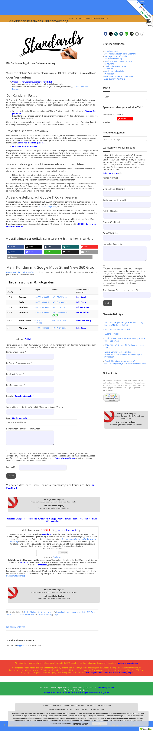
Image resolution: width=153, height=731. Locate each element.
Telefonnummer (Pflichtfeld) (125, 202)
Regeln (56, 614)
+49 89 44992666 (42, 328)
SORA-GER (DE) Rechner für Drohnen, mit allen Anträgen (124, 346)
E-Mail (28, 339)
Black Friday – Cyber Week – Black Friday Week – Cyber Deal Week (124, 339)
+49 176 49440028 (59, 312)
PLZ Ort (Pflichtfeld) (125, 213)
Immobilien (109, 74)
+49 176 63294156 (59, 297)
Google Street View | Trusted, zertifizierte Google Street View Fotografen (76, 692)
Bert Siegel (81, 297)
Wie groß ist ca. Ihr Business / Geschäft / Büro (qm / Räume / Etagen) (34, 409)
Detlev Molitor (82, 312)
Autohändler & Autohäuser (115, 66)
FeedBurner (57, 557)
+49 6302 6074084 (38, 321)
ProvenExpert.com (106, 687)
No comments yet (15, 626)
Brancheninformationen (66, 612)
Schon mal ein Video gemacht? (31, 143)
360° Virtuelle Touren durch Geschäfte (120, 54)
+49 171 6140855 (59, 302)
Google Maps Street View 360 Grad (20, 272)
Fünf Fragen (42, 565)
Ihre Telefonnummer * (30, 387)
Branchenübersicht (23, 396)
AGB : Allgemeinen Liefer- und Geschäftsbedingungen (109, 672)
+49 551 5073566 (42, 307)
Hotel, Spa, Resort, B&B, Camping (118, 61)
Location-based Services (24, 614)
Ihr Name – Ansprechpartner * (30, 365)
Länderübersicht (19, 418)
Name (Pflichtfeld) (125, 180)
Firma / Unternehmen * (30, 354)
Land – (41, 420)
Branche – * (30, 398)
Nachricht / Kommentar (125, 248)
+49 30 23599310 (42, 302)
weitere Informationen (127, 663)
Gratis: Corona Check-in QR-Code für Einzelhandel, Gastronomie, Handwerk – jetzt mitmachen (123, 354)
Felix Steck (81, 302)
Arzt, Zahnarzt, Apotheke (114, 79)
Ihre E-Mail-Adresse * (30, 376)
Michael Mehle (82, 307)
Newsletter (47, 534)
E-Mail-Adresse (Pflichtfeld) (125, 191)
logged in (21, 645)
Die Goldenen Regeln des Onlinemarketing (91, 18)
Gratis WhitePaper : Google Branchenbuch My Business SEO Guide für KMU (123, 323)
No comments (44, 612)
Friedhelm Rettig (83, 320)
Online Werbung (45, 614)
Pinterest (84, 519)
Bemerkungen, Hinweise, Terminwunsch (30, 433)
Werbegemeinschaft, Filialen (116, 56)
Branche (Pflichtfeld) (125, 224)
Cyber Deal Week (112, 334)
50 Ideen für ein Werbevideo (24, 146)
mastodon (54, 521)
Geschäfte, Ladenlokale (114, 71)
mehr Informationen (80, 723)
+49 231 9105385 (42, 312)
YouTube (93, 519)
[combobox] (125, 139)
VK (47, 521)
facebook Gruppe (14, 519)
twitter (41, 519)
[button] (15, 247)
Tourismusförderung (113, 58)
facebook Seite (30, 519)
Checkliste (81, 612)
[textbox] (125, 140)
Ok (99, 723)
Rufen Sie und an (110, 173)
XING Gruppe (52, 519)
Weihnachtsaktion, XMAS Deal (117, 329)
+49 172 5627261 (59, 307)
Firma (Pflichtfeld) (125, 235)
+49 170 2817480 (59, 320)
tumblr (68, 519)
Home (71, 18)
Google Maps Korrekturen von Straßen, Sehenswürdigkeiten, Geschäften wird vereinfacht (125, 362)
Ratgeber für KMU (111, 51)
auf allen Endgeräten (47, 206)
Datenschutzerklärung (65, 458)
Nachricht (24, 562)
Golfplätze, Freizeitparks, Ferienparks (119, 76)
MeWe (61, 519)
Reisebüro (108, 68)
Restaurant (109, 64)
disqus (75, 519)
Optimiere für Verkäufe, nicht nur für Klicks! (32, 82)
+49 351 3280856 (42, 297)
